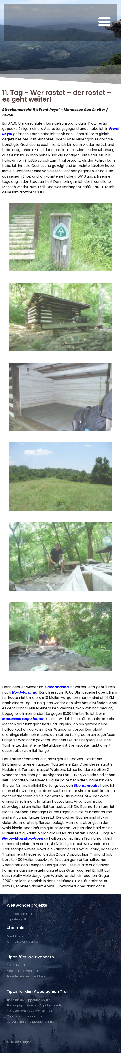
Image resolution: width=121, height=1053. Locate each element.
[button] (104, 21)
